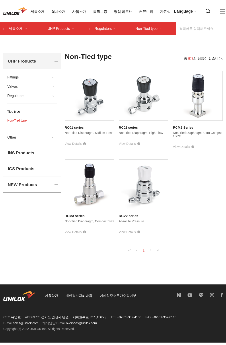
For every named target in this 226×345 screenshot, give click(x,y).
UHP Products (60, 28)
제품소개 (18, 28)
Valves (12, 86)
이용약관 (51, 295)
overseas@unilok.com (81, 323)
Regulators (105, 28)
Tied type (13, 111)
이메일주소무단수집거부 (118, 295)
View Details (73, 143)
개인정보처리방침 (79, 295)
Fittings (13, 77)
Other (11, 137)
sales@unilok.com (26, 323)
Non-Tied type (147, 28)
